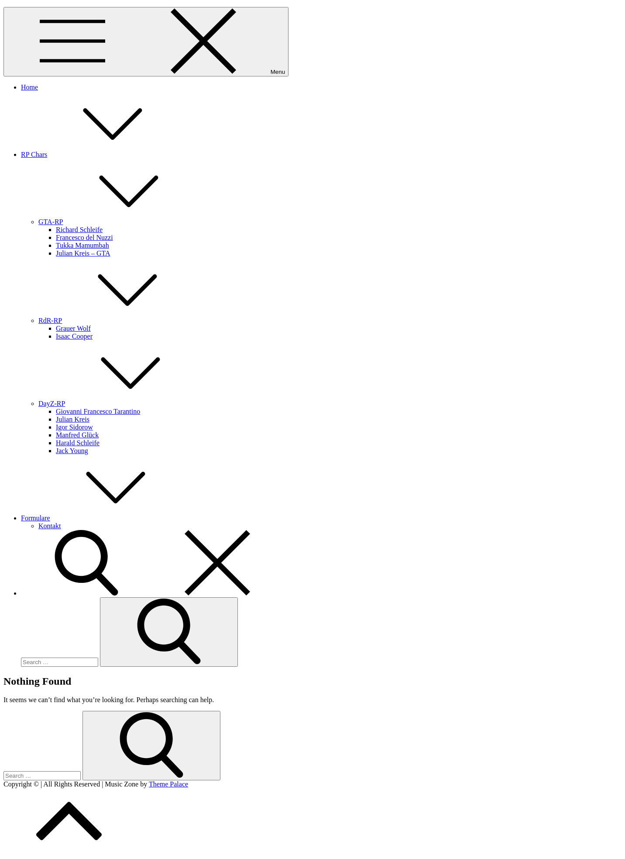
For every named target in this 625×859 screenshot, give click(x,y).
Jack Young (72, 450)
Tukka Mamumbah (82, 245)
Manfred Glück (77, 435)
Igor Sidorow (74, 427)
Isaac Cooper (74, 336)
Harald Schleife (78, 443)
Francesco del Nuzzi (84, 237)
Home (29, 87)
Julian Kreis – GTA (83, 253)
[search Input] (59, 662)
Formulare (101, 518)
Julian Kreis (72, 419)
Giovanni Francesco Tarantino (98, 411)
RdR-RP (115, 320)
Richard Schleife (79, 229)
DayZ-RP (117, 403)
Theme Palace (168, 784)
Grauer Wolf (73, 328)
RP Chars (99, 154)
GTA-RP (116, 221)
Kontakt (49, 526)
